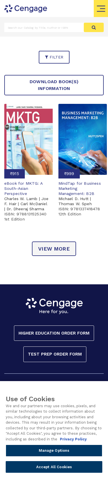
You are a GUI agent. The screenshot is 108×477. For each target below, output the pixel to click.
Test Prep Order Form (55, 354)
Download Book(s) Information (54, 85)
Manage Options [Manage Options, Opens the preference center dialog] (54, 454)
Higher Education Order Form (54, 333)
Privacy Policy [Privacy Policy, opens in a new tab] (73, 442)
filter (54, 57)
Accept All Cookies (54, 470)
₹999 (69, 173)
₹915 (14, 173)
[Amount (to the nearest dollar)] (44, 27)
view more (54, 249)
